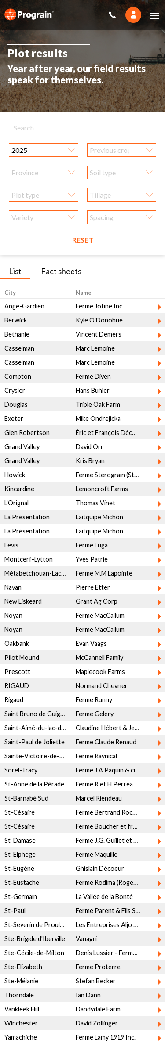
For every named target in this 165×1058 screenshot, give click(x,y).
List (15, 267)
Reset (82, 236)
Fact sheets (61, 267)
